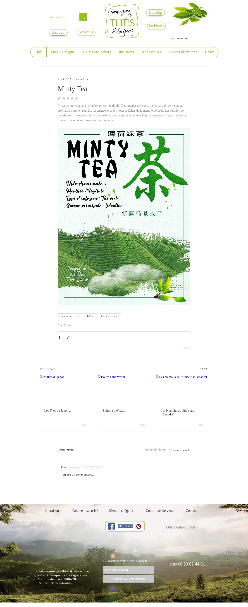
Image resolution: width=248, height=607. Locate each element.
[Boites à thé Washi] (124, 389)
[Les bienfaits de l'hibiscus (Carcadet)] (182, 389)
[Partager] (125, 526)
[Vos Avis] (86, 32)
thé (78, 316)
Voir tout (203, 368)
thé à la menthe (109, 316)
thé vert (91, 316)
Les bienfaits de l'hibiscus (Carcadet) (177, 412)
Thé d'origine (65, 325)
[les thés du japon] (66, 389)
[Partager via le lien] (68, 337)
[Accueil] (58, 32)
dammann (65, 316)
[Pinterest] (138, 526)
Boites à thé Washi (114, 410)
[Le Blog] (155, 12)
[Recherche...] (61, 17)
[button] (38, 52)
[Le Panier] (156, 26)
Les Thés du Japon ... (57, 410)
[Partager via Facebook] (59, 337)
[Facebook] (111, 526)
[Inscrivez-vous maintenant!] (128, 579)
